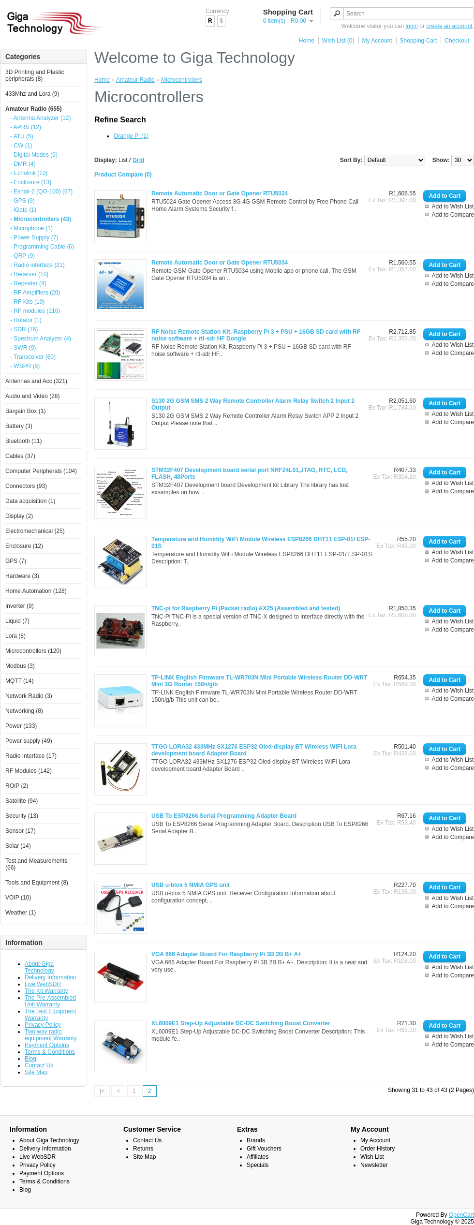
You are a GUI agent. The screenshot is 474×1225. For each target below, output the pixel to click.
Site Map (36, 1072)
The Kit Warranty (46, 991)
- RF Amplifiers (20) (35, 292)
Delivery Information (50, 977)
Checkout (456, 40)
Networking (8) (24, 711)
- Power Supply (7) (34, 237)
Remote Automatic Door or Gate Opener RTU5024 (219, 193)
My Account (377, 40)
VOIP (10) (18, 897)
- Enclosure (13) (30, 182)
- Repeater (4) (28, 283)
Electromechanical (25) (35, 531)
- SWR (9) (23, 347)
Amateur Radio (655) (33, 108)
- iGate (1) (23, 210)
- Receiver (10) (29, 274)
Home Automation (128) (36, 591)
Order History (377, 1148)
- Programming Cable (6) (42, 246)
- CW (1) (21, 145)
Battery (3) (18, 426)
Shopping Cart (418, 40)
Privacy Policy (43, 1024)
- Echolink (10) (28, 173)
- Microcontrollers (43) (40, 219)
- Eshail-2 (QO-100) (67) (41, 191)
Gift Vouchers (264, 1148)
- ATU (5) (21, 136)
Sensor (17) (20, 830)
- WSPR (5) (25, 366)
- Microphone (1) (31, 228)
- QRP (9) (22, 255)
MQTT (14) (19, 681)
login (412, 26)
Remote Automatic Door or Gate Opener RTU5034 (219, 262)
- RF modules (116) (35, 311)
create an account (449, 26)
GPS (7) (15, 561)
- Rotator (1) (26, 320)
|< (102, 1091)
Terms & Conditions (50, 1051)
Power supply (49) (28, 741)
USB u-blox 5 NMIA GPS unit (190, 885)
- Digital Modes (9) (34, 154)
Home (306, 40)
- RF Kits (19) (27, 301)
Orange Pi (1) (131, 136)
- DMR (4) (23, 164)
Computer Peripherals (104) (41, 471)
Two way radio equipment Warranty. (51, 1035)
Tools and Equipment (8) (36, 882)
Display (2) (19, 516)
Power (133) (21, 726)
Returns (143, 1148)
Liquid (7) (17, 621)
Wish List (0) (338, 40)
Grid (139, 160)
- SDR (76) (24, 329)
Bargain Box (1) (25, 411)
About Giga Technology (39, 967)
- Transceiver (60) (33, 357)
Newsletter (374, 1165)
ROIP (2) (16, 785)
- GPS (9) (22, 200)
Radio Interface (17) (31, 756)
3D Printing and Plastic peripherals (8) (34, 75)
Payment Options (47, 1045)
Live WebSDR (43, 984)
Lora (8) (15, 636)
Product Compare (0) (123, 174)
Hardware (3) (22, 576)
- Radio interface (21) (37, 265)
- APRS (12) (25, 127)
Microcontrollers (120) (33, 651)
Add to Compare (453, 214)
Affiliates (257, 1156)
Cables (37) (20, 456)
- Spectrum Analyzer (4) (40, 338)
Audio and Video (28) (32, 396)
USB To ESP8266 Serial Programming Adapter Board (223, 815)
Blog (30, 1058)
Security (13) (21, 815)
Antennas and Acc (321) (36, 381)
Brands (256, 1140)
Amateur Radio (135, 79)
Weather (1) (20, 912)
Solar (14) (18, 845)
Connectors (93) (26, 486)
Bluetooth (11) (23, 441)
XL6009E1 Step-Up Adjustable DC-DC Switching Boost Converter (240, 1023)
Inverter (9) (19, 606)
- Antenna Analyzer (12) (40, 118)
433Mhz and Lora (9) (32, 93)
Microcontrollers (181, 79)
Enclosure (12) (24, 546)
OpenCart (461, 1214)
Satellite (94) (21, 800)
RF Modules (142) (28, 770)
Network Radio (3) (28, 696)
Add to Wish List (453, 206)
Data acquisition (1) (30, 501)
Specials (257, 1165)
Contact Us (39, 1065)
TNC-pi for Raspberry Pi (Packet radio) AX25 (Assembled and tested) (245, 608)
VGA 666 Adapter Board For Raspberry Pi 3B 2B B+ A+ (226, 954)
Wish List (372, 1156)
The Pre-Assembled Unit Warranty (50, 1001)
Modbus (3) (20, 666)
